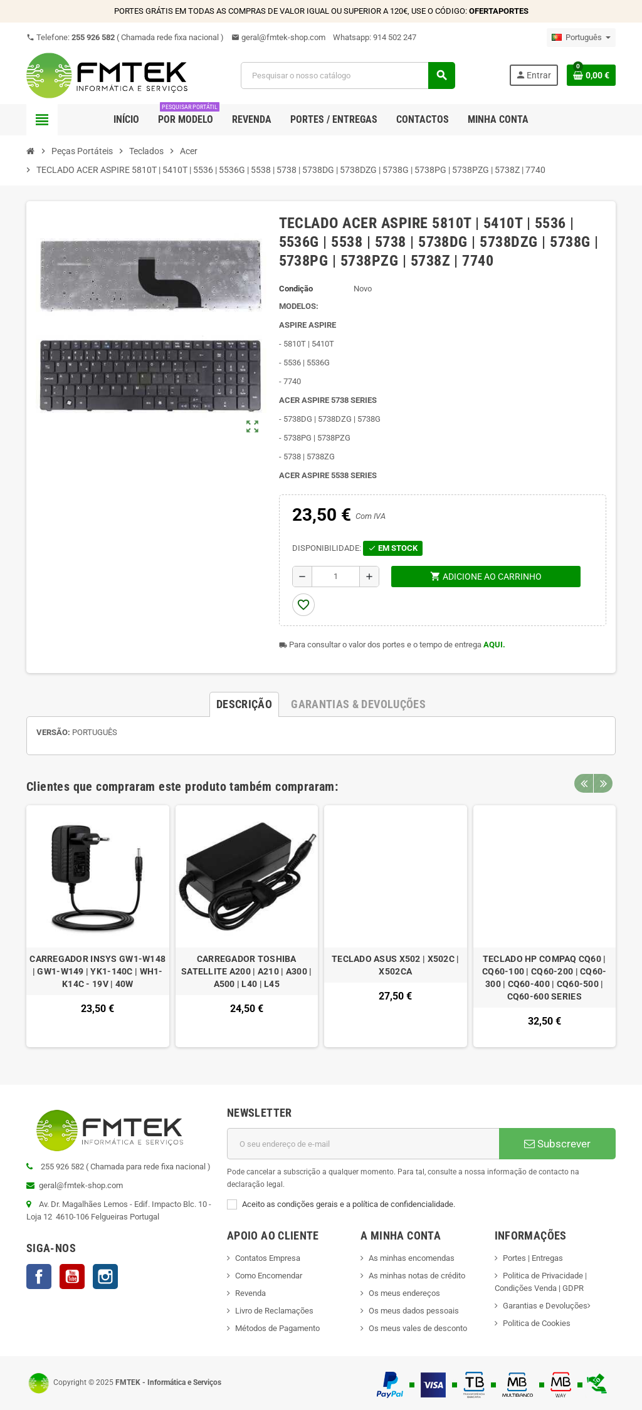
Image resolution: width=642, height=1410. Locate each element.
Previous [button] (583, 783)
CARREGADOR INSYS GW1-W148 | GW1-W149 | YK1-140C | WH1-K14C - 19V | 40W (97, 971)
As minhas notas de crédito (417, 1275)
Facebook (38, 1276)
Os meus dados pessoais (414, 1310)
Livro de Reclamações (274, 1310)
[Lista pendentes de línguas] (581, 37)
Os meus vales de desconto (418, 1328)
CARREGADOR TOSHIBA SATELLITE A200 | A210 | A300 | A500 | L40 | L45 (246, 971)
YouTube (72, 1276)
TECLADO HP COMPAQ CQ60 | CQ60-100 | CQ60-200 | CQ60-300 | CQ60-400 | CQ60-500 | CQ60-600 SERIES (544, 977)
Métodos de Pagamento (277, 1328)
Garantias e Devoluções (545, 1305)
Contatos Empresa (267, 1258)
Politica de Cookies (537, 1323)
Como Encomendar (268, 1275)
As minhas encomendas (412, 1258)
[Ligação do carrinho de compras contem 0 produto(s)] (591, 75)
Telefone (125, 37)
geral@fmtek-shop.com (278, 37)
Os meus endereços (404, 1293)
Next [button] (603, 783)
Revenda (250, 1293)
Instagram (105, 1276)
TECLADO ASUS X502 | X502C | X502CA (396, 965)
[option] (97, 926)
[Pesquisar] (347, 75)
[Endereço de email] (363, 1143)
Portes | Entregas (533, 1258)
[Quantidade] (336, 577)
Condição (296, 288)
